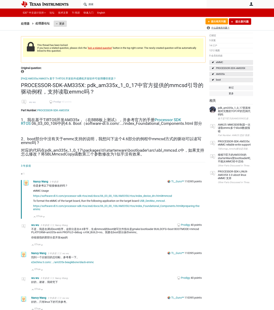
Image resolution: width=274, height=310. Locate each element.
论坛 (51, 12)
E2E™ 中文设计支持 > (34, 12)
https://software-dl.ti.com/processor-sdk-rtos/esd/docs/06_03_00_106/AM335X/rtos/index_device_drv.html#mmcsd (102, 195)
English (101, 12)
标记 (231, 87)
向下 (43, 217)
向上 (34, 217)
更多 (62, 23)
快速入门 (88, 12)
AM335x (220, 74)
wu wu (32, 102)
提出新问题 (242, 21)
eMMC (219, 62)
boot (218, 79)
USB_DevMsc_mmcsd (152, 200)
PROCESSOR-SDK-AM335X (230, 68)
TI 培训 (76, 12)
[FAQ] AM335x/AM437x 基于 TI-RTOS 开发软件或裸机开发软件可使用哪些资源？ (68, 78)
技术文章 (63, 12)
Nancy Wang (41, 181)
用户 (251, 4)
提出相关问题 (217, 21)
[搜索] (144, 4)
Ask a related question (100, 47)
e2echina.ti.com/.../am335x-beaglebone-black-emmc (62, 262)
